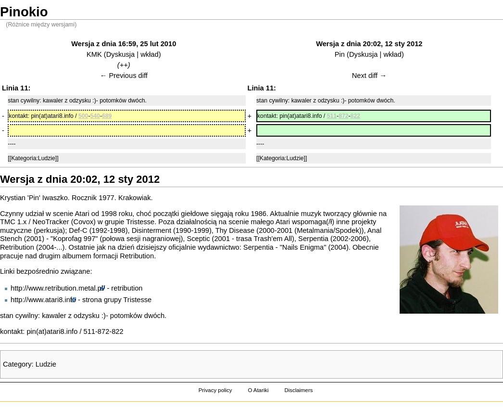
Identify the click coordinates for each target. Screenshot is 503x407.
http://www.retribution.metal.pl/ (58, 288)
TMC (7, 222)
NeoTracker (51, 222)
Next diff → (369, 75)
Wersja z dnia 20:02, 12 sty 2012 (369, 44)
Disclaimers (298, 390)
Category (17, 364)
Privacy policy (215, 390)
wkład (149, 54)
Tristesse (140, 222)
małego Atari (270, 222)
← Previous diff (124, 75)
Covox (84, 222)
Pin (340, 54)
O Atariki (258, 390)
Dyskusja (120, 54)
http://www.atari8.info (43, 300)
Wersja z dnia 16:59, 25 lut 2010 (123, 44)
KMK (94, 54)
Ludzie (46, 364)
